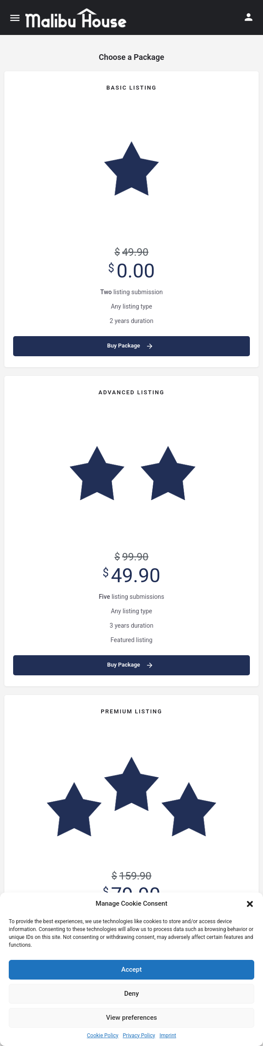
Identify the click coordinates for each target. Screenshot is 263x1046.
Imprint (167, 1035)
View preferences (131, 1018)
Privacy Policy (139, 1035)
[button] (249, 904)
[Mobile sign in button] (248, 17)
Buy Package (130, 346)
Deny (131, 993)
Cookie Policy (103, 1035)
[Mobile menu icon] (15, 17)
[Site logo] (77, 17)
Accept (131, 969)
